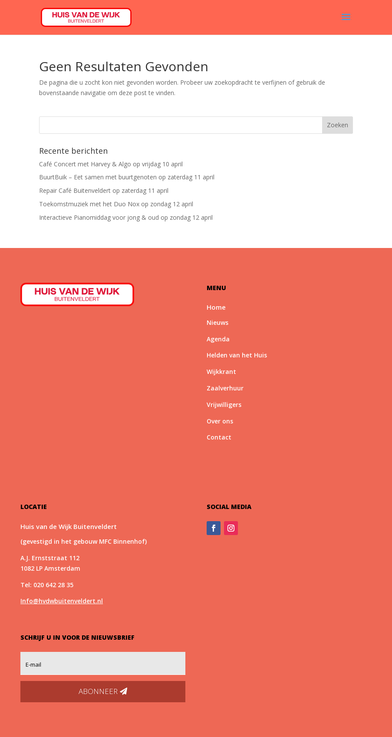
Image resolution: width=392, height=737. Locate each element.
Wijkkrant (221, 371)
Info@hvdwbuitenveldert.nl (61, 601)
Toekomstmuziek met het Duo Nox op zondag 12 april (116, 204)
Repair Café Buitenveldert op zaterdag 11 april (103, 190)
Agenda (218, 339)
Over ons (220, 421)
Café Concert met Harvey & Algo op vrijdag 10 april (111, 164)
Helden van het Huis (237, 355)
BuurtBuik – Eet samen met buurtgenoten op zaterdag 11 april (126, 177)
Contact (219, 437)
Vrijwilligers (224, 404)
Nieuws (217, 322)
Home (216, 307)
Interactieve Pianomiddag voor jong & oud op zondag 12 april (126, 217)
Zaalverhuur (225, 388)
